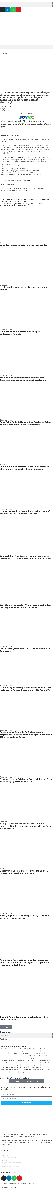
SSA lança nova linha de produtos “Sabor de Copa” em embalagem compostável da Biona (25, 512)
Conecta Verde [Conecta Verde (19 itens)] (27, 1053)
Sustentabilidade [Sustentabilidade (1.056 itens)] (36, 1067)
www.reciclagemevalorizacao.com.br (14, 190)
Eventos (6, 110)
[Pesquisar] (52, 4)
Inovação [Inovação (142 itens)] (20, 1060)
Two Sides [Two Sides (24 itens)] (4, 1072)
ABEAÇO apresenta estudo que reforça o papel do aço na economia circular (25, 916)
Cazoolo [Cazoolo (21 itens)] (4, 1053)
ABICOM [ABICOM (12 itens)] (32, 1048)
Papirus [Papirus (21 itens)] (16, 1065)
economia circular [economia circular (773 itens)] (7, 1055)
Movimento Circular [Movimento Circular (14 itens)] (26, 1062)
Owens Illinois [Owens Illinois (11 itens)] (5, 1065)
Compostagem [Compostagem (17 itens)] (15, 1053)
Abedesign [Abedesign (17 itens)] (13, 1048)
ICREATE (14, 1187)
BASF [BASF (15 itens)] (37, 1051)
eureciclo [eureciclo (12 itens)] (18, 1058)
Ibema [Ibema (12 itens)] (4, 1060)
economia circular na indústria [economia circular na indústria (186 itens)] (25, 1055)
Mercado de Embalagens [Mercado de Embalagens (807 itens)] (9, 1062)
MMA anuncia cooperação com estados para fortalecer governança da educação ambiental (23, 378)
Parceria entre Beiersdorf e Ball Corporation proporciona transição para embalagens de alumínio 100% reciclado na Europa (26, 734)
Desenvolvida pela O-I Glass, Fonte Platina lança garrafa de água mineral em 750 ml (24, 872)
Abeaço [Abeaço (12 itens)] (4, 1048)
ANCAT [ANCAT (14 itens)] (20, 1051)
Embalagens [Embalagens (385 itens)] (42, 1055)
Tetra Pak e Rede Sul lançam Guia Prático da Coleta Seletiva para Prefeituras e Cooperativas (25, 423)
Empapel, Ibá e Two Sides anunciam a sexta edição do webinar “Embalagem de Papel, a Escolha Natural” (26, 557)
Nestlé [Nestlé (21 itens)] (46, 1062)
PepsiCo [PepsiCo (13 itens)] (25, 1065)
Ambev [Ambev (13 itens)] (11, 1051)
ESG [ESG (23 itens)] (10, 1058)
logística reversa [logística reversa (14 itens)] (44, 1060)
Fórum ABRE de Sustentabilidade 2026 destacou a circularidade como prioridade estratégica (25, 468)
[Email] (32, 117)
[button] (26, 47)
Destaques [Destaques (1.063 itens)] (39, 1053)
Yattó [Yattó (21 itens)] (22, 1072)
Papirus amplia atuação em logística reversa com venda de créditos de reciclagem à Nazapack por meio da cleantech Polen (24, 962)
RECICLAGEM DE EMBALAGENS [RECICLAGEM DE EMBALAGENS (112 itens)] (11, 1067)
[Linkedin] (20, 117)
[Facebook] (26, 117)
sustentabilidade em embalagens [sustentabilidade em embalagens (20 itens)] (33, 1069)
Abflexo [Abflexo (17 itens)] (23, 1048)
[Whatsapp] (29, 117)
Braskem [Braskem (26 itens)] (45, 1051)
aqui (28, 180)
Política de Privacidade (10, 1166)
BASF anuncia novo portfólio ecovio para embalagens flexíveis (20, 333)
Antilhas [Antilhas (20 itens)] (29, 1051)
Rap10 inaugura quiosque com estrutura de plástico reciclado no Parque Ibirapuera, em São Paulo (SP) (25, 688)
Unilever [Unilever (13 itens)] (14, 1072)
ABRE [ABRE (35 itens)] (3, 1051)
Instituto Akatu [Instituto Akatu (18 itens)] (32, 1060)
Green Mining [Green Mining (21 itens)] (29, 1058)
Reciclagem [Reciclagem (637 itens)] (34, 1065)
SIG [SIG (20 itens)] (25, 1067)
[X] (23, 117)
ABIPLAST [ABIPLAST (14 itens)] (41, 1048)
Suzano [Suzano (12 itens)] (49, 1069)
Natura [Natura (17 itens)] (38, 1062)
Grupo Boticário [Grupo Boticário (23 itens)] (42, 1058)
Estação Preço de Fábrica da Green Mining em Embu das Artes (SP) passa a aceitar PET (26, 780)
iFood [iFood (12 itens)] (11, 1060)
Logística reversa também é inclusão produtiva (23, 245)
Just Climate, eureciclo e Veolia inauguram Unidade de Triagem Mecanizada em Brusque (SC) (26, 606)
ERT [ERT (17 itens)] (3, 1058)
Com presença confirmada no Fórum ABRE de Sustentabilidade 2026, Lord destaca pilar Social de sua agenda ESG (26, 826)
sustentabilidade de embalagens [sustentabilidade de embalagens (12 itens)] (10, 1069)
